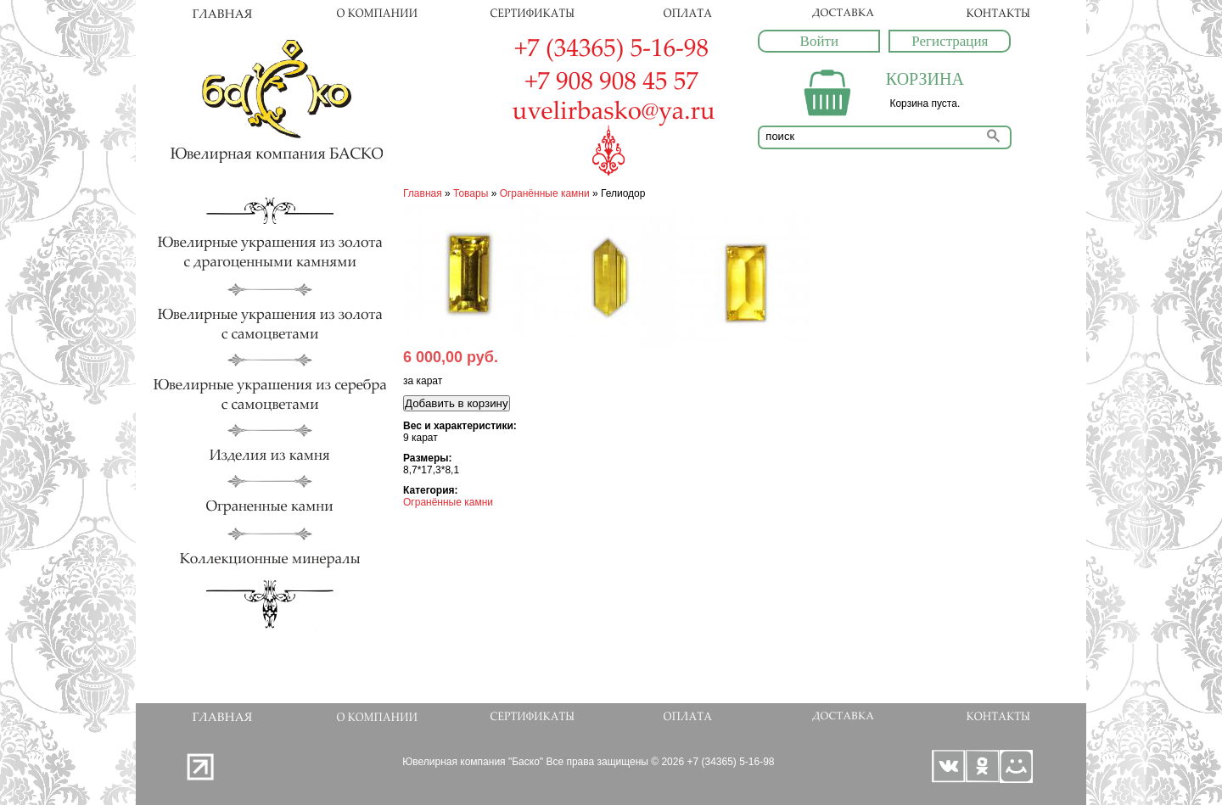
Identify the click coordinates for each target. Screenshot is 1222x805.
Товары (470, 193)
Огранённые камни (545, 193)
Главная (422, 193)
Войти (819, 41)
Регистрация (949, 41)
